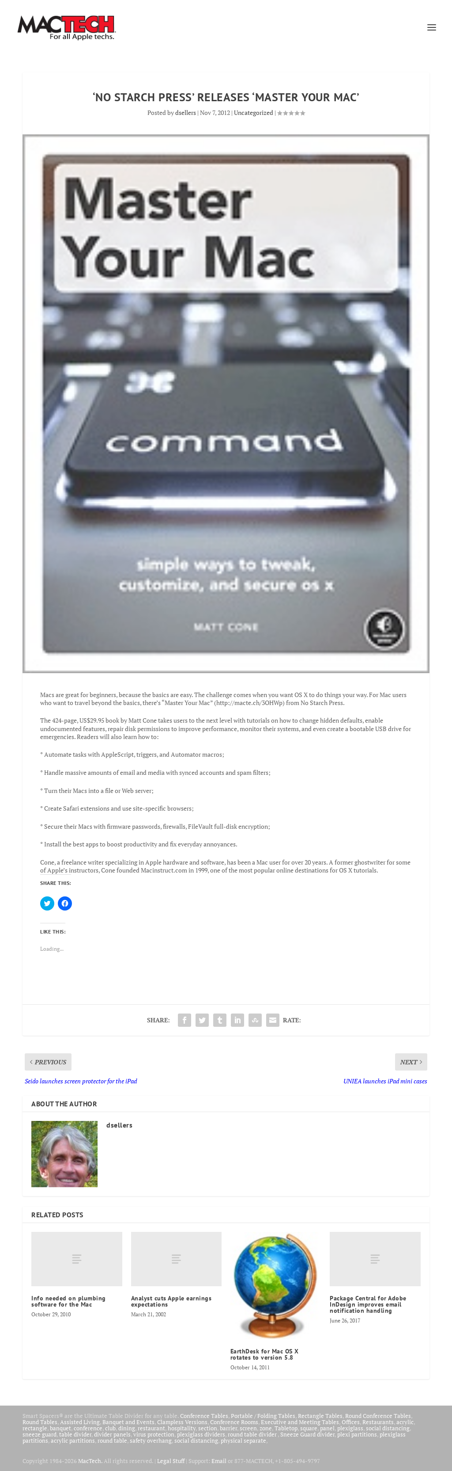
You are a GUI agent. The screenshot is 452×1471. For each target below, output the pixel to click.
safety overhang (151, 1440)
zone (266, 1428)
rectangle (35, 1428)
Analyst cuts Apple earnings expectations (171, 1301)
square (308, 1428)
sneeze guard (39, 1434)
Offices (351, 1422)
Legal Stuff (171, 1461)
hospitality (182, 1428)
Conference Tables (204, 1416)
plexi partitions (357, 1434)
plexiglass (350, 1428)
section (207, 1428)
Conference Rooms (234, 1422)
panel (327, 1428)
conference (88, 1428)
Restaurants (378, 1422)
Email (218, 1461)
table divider (75, 1434)
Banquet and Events (128, 1422)
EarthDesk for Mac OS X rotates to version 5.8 (264, 1354)
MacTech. (90, 1461)
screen (248, 1428)
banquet (60, 1428)
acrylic (405, 1422)
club (110, 1428)
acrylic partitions (73, 1440)
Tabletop (286, 1428)
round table (112, 1440)
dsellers (185, 112)
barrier (228, 1428)
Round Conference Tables (378, 1416)
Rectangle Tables (320, 1416)
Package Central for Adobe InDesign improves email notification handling (368, 1304)
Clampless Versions (182, 1422)
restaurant (151, 1428)
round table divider (253, 1434)
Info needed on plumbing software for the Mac (68, 1301)
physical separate (243, 1440)
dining (126, 1428)
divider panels (112, 1434)
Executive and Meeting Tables (300, 1422)
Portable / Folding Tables (263, 1416)
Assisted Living (80, 1422)
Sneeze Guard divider (307, 1434)
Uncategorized (253, 112)
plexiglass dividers (201, 1434)
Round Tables (40, 1422)
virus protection (153, 1434)
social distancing (388, 1428)
